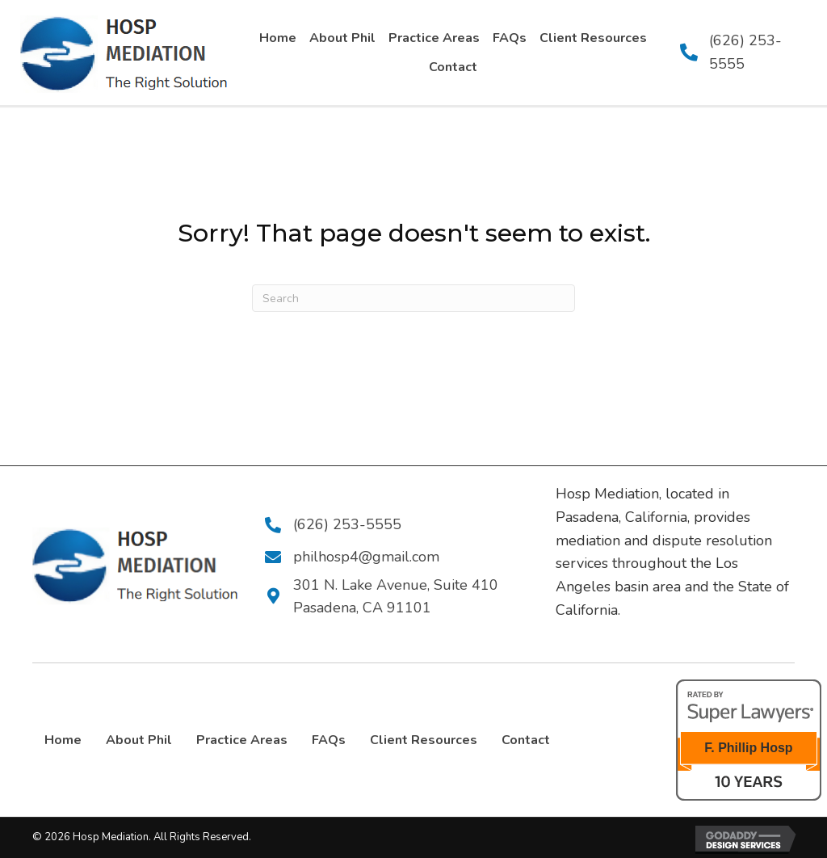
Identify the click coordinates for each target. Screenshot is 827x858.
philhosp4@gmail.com (364, 556)
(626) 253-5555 (345, 524)
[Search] (413, 298)
